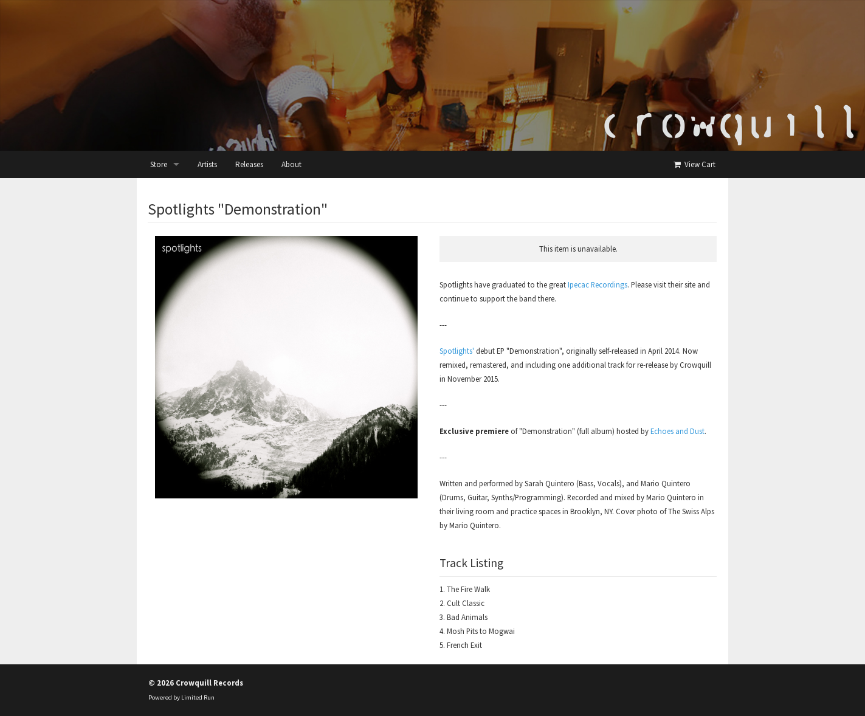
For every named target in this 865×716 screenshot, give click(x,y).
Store (158, 164)
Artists (207, 164)
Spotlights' (456, 351)
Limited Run (198, 697)
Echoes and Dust (677, 431)
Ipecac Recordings (597, 284)
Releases (249, 164)
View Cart (693, 164)
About (291, 164)
